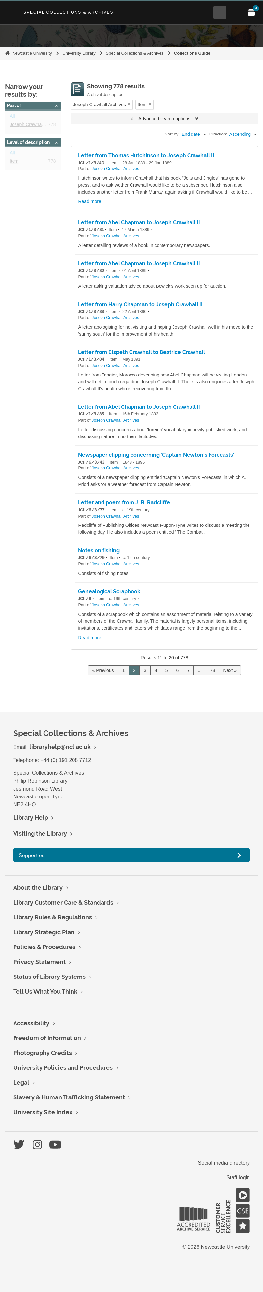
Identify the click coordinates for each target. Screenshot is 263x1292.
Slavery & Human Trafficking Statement (69, 1097)
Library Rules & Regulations (52, 917)
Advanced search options (164, 118)
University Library (78, 53)
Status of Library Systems (49, 976)
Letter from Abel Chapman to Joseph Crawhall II (139, 222)
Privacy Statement (39, 961)
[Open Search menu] (219, 12)
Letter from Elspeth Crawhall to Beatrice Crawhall (141, 352)
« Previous (103, 670)
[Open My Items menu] (251, 12)
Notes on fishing (99, 550)
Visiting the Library (40, 833)
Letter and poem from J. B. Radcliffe (124, 502)
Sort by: (172, 134)
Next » (229, 670)
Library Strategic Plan (43, 932)
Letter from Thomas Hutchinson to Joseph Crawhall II (146, 155)
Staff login (238, 1177)
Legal (21, 1082)
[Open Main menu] (235, 12)
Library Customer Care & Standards (63, 902)
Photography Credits (42, 1052)
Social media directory (224, 1163)
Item (14, 162)
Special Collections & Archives (68, 12)
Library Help (30, 817)
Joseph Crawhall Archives (36, 125)
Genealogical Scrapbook (109, 591)
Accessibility (31, 1023)
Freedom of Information (47, 1038)
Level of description (28, 142)
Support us (31, 855)
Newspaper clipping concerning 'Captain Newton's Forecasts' (156, 455)
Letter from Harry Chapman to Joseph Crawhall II (140, 304)
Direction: (218, 134)
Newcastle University (32, 53)
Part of (14, 105)
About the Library (38, 887)
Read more (89, 201)
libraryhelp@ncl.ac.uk (60, 746)
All (12, 117)
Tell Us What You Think (45, 991)
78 (212, 670)
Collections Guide (192, 53)
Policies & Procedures (44, 947)
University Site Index (43, 1112)
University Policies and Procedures (63, 1067)
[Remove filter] (129, 103)
